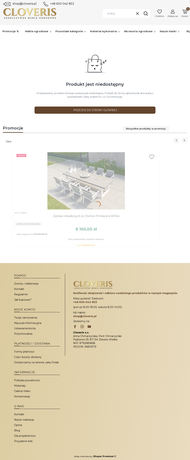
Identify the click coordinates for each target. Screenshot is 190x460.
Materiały (20, 385)
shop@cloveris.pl (25, 3)
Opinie (18, 425)
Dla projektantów (25, 435)
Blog (17, 430)
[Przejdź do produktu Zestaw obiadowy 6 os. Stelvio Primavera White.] (86, 180)
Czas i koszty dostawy (28, 357)
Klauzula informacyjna (27, 323)
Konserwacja (22, 396)
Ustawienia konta (25, 328)
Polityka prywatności (27, 380)
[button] (146, 13)
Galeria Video (22, 391)
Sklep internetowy (94, 456)
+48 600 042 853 (62, 3)
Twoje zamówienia (25, 317)
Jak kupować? (23, 299)
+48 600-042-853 (85, 302)
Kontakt (19, 289)
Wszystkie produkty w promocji (146, 128)
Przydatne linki (23, 441)
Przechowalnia (23, 333)
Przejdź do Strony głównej (95, 110)
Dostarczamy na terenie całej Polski (36, 362)
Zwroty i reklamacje (26, 283)
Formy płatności (24, 351)
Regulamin (21, 294)
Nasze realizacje (24, 419)
